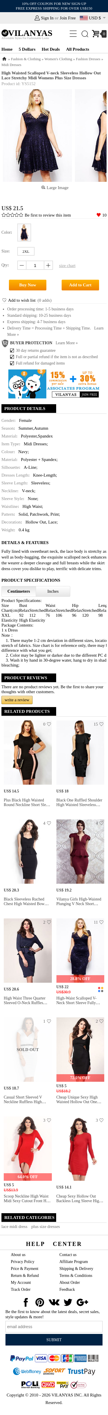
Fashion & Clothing (26, 59)
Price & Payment (25, 1268)
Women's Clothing (58, 59)
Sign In (47, 18)
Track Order (21, 1289)
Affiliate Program (73, 1262)
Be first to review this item (48, 215)
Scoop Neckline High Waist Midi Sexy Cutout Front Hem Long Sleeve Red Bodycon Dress (27, 1203)
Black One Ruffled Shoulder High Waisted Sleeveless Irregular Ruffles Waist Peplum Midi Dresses (79, 807)
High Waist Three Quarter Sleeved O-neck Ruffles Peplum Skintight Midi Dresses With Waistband (25, 1005)
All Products (77, 49)
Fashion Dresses (88, 59)
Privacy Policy (23, 1262)
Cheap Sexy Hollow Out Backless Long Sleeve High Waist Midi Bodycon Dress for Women (78, 1203)
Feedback (67, 1289)
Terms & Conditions (75, 1275)
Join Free (68, 18)
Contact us (68, 1255)
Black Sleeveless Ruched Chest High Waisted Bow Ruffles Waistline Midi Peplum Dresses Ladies (24, 906)
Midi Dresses (11, 65)
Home (6, 49)
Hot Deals (51, 49)
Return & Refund (25, 1275)
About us (18, 1255)
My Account (21, 1282)
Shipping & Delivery (76, 1268)
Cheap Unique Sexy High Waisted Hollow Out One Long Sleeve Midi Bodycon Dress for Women (78, 1104)
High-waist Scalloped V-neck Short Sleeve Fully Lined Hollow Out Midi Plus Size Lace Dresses (79, 1005)
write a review (17, 700)
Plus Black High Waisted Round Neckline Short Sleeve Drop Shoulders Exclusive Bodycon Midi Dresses (28, 807)
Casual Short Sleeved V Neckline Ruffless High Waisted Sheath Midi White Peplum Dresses (26, 1104)
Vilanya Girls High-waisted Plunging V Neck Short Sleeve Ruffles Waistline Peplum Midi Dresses (78, 906)
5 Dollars (27, 49)
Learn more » (67, 343)
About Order (69, 1282)
